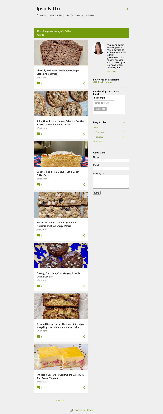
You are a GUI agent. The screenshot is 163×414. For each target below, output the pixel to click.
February (99, 132)
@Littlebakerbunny (102, 82)
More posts (61, 401)
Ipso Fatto (48, 8)
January (99, 137)
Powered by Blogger (81, 410)
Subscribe (99, 98)
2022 (95, 127)
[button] (84, 83)
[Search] (127, 9)
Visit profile (111, 71)
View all (40, 35)
